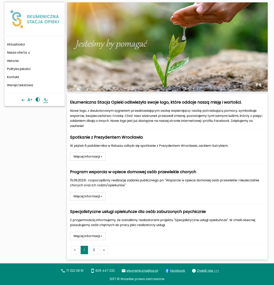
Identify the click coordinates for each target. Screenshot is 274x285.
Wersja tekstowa (20, 85)
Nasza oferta (19, 52)
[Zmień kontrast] (38, 100)
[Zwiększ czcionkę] (30, 99)
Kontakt (13, 77)
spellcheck (45, 99)
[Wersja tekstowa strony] (45, 100)
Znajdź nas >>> (208, 270)
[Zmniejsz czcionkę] (23, 100)
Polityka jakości (18, 69)
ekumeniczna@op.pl (142, 270)
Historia (13, 61)
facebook (177, 270)
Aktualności (16, 44)
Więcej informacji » (87, 156)
